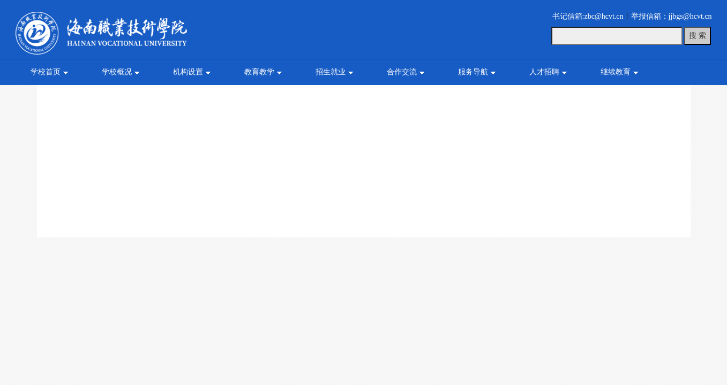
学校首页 (46, 72)
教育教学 (259, 72)
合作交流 (402, 72)
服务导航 (473, 72)
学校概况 (117, 72)
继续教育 (616, 72)
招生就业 (331, 72)
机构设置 (188, 72)
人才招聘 (544, 72)
